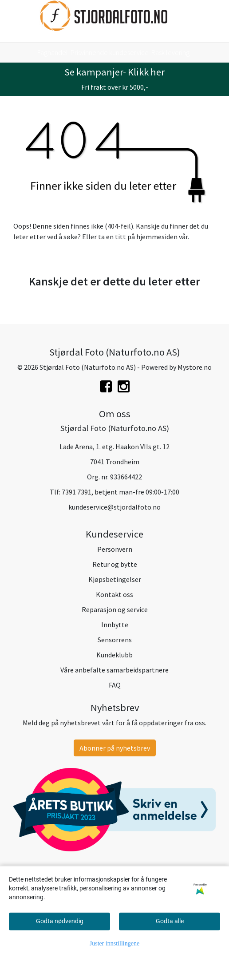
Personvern (114, 549)
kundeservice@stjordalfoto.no (114, 506)
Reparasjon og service (115, 609)
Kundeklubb (114, 654)
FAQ (115, 684)
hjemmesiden (157, 236)
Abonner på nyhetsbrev (114, 747)
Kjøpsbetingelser (114, 579)
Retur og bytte (114, 564)
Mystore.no (195, 367)
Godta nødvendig (59, 921)
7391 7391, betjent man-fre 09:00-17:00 (120, 491)
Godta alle (170, 921)
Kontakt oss (114, 594)
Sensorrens (115, 639)
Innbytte (114, 624)
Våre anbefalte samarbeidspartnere (114, 669)
